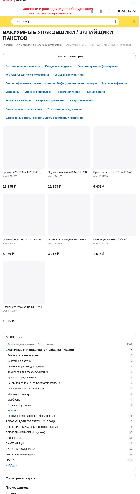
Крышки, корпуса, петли (70, 377)
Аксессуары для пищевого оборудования (69, 415)
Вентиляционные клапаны (70, 355)
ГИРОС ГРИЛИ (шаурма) (69, 454)
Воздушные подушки (70, 361)
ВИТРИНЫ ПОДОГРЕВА (69, 449)
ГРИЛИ (69, 460)
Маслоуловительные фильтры (70, 388)
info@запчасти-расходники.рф (54, 13)
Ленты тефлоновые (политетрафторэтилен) (70, 383)
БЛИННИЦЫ (69, 438)
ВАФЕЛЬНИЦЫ (69, 443)
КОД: (5, 176)
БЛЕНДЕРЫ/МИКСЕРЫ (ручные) (69, 432)
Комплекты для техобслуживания (70, 372)
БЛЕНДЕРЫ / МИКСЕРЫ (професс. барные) (69, 426)
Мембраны (70, 399)
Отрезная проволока (70, 405)
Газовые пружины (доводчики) (70, 366)
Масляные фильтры (70, 394)
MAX (31, 13)
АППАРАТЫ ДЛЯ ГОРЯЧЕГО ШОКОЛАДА (69, 421)
